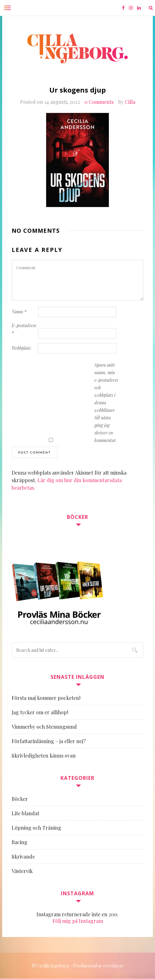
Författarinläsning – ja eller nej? (49, 741)
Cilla (130, 101)
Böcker (20, 798)
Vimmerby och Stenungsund (44, 726)
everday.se (113, 966)
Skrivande (23, 856)
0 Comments (99, 101)
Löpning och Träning (36, 827)
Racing (19, 842)
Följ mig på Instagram (77, 921)
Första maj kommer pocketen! (46, 697)
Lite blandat (25, 813)
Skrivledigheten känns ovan (44, 755)
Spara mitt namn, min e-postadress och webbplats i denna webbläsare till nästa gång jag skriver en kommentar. (106, 402)
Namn (19, 312)
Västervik (22, 871)
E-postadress (24, 329)
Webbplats (21, 348)
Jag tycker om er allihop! (40, 712)
